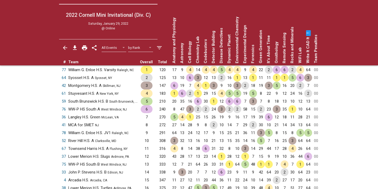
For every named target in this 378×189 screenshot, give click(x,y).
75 (64, 164)
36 (64, 117)
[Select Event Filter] (114, 47)
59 (64, 101)
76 (64, 109)
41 (64, 125)
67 (64, 148)
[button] (308, 33)
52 (64, 140)
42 (64, 85)
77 (64, 69)
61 (64, 93)
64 (64, 77)
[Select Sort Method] (140, 47)
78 (64, 132)
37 (64, 156)
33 (64, 172)
